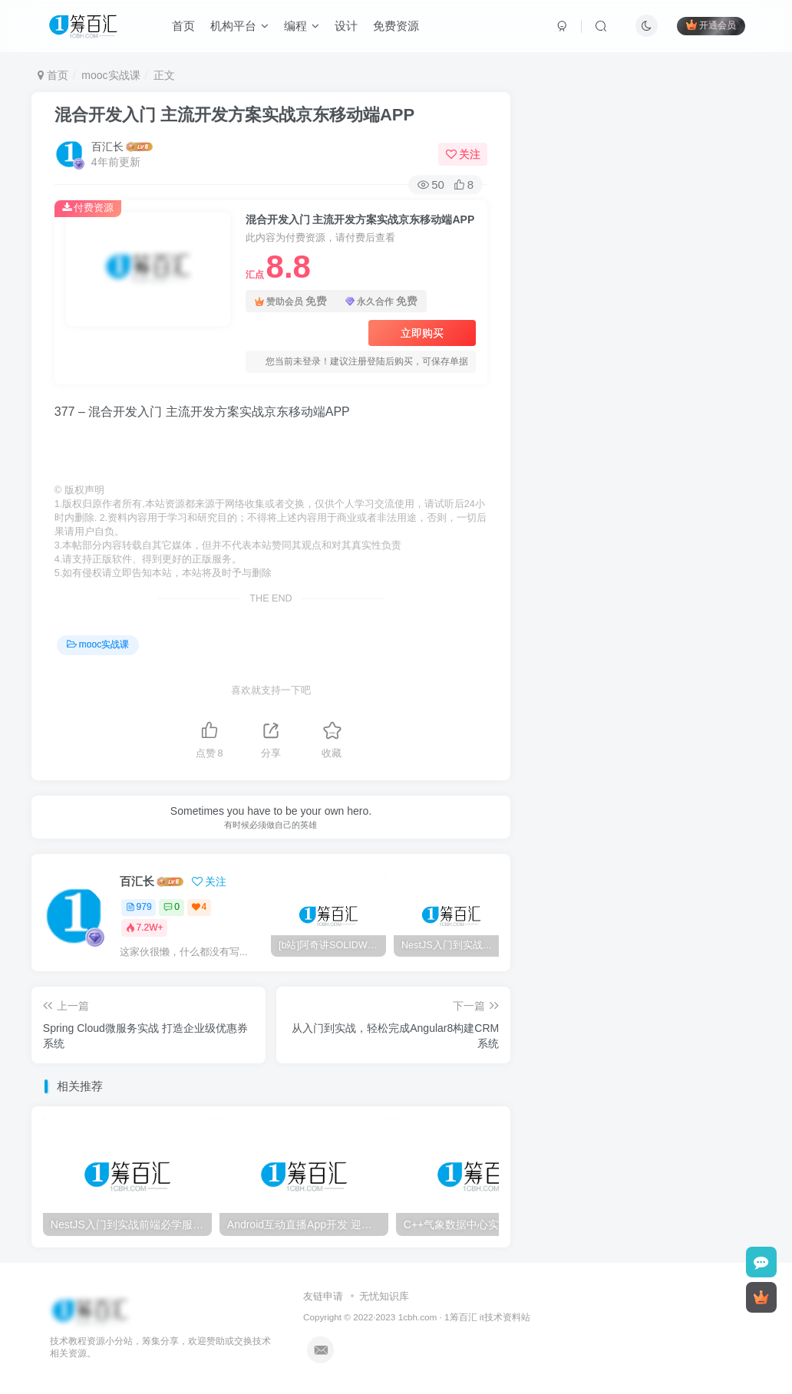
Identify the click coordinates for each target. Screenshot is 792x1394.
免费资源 (396, 25)
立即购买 (422, 333)
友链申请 (323, 1296)
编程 (301, 25)
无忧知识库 (384, 1296)
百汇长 (107, 146)
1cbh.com (417, 1317)
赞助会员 (291, 301)
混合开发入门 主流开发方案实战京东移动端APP (234, 114)
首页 (183, 25)
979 (139, 906)
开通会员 (711, 25)
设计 (346, 25)
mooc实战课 (110, 75)
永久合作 (381, 301)
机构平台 (239, 25)
